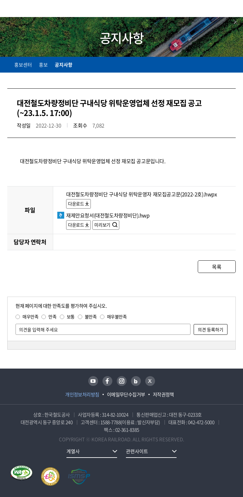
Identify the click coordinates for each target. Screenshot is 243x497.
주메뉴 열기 (232, 9)
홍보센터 (23, 64)
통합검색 (218, 9)
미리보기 (102, 225)
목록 (216, 266)
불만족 (91, 316)
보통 (71, 316)
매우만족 (30, 316)
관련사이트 (137, 451)
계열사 (73, 451)
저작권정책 (163, 394)
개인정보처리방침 (82, 394)
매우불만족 (117, 316)
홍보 (43, 64)
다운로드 (76, 203)
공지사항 (63, 64)
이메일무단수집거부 (126, 394)
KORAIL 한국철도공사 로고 (32, 8)
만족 (52, 316)
